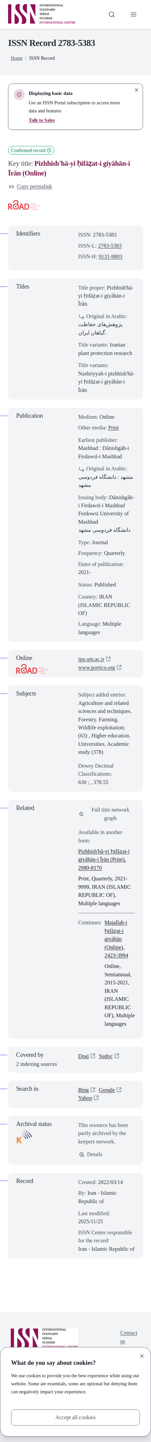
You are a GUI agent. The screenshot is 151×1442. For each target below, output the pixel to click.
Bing (83, 1090)
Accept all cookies (75, 1417)
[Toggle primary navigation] (133, 14)
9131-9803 (110, 257)
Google (107, 1090)
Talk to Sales (41, 120)
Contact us (128, 1337)
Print (113, 428)
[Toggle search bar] (111, 14)
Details (91, 1154)
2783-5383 (109, 246)
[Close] (142, 1356)
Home (17, 58)
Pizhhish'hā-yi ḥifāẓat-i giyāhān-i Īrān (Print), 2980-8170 (104, 859)
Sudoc (106, 1056)
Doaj (83, 1056)
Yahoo (85, 1098)
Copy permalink (30, 187)
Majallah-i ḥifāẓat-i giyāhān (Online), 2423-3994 (116, 939)
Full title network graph (104, 814)
